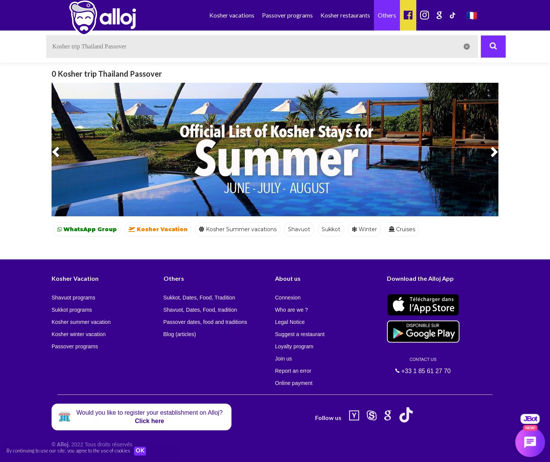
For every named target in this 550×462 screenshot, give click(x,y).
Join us (283, 359)
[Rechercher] (493, 46)
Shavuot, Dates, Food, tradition (200, 310)
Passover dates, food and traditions (205, 322)
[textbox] (262, 46)
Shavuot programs (73, 298)
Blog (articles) (179, 334)
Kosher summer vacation (81, 322)
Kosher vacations (231, 15)
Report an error (293, 371)
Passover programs (287, 15)
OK (141, 451)
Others (387, 15)
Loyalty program (294, 346)
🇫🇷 (471, 15)
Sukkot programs (72, 310)
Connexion (288, 298)
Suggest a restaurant (300, 334)
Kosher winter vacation (79, 334)
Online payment (293, 383)
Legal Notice (290, 322)
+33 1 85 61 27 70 (423, 365)
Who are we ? (291, 310)
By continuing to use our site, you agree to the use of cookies (68, 451)
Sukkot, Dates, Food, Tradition (199, 298)
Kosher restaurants (345, 15)
